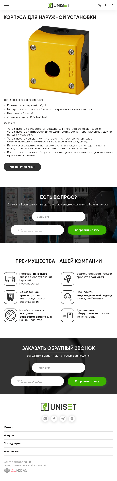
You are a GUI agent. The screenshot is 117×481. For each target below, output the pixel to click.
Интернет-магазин (22, 166)
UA (111, 5)
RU (106, 5)
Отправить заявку (87, 230)
